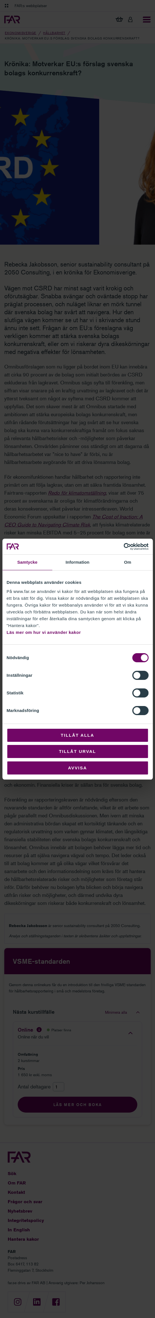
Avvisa (77, 767)
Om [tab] (127, 562)
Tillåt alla (77, 735)
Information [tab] (78, 562)
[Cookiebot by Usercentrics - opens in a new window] (123, 546)
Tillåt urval (77, 751)
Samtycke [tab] (27, 562)
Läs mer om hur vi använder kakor (44, 632)
